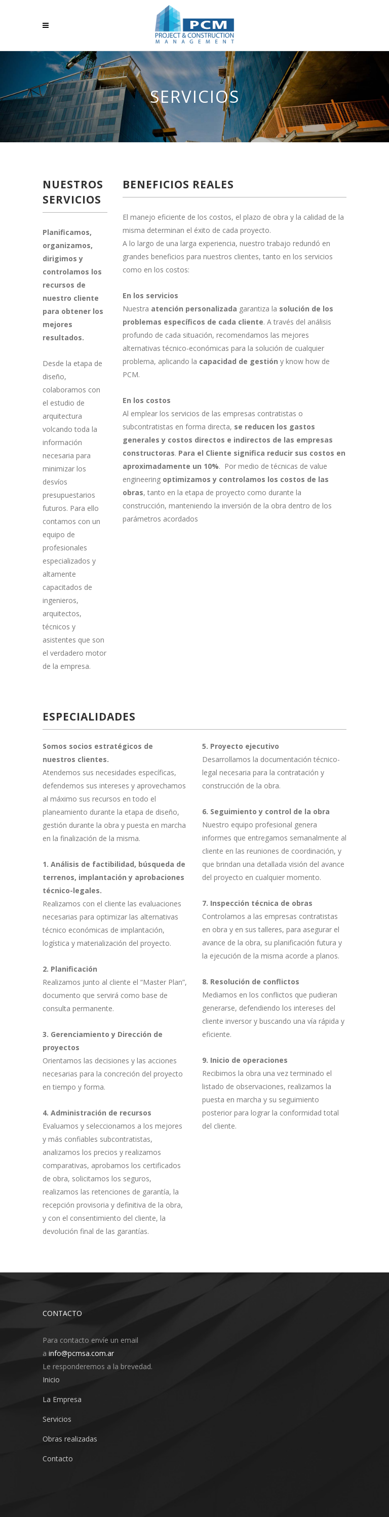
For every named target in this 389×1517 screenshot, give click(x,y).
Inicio (51, 1379)
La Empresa (62, 1399)
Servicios (57, 1419)
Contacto (58, 1458)
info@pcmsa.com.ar (81, 1353)
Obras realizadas (70, 1439)
